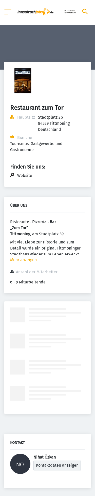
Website (24, 175)
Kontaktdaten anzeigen (57, 465)
